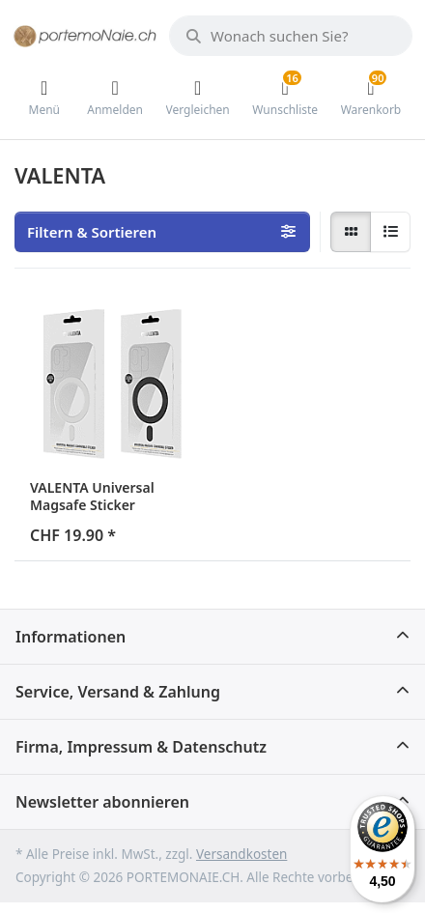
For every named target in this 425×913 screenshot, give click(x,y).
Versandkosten (241, 854)
